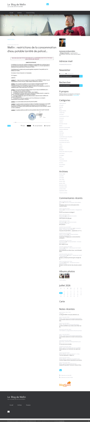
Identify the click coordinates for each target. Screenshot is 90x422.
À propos (28, 405)
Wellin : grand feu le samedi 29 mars (67, 364)
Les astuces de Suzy (64, 140)
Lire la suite (76, 95)
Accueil (11, 12)
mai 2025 (61, 175)
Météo (60, 147)
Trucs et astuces (63, 160)
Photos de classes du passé (65, 151)
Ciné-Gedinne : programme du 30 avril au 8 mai (70, 330)
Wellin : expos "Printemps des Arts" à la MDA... (70, 348)
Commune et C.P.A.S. (64, 116)
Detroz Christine (63, 234)
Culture (61, 122)
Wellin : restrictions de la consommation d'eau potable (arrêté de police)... (31, 49)
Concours (61, 118)
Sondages (61, 155)
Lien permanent (37, 125)
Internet (61, 135)
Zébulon (61, 166)
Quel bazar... (62, 153)
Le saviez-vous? (63, 138)
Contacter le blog (30, 12)
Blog (60, 109)
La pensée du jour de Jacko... (66, 136)
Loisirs (60, 146)
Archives (20, 12)
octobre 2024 (62, 188)
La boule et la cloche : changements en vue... (70, 210)
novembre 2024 (63, 187)
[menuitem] (11, 13)
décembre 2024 (63, 185)
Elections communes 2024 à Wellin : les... (70, 203)
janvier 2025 (62, 183)
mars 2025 (61, 179)
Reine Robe (62, 216)
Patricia (61, 209)
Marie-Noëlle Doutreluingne (66, 228)
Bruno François (63, 255)
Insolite (61, 131)
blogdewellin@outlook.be (65, 64)
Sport (60, 157)
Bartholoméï (62, 241)
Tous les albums (62, 280)
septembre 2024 (63, 190)
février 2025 (62, 181)
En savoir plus (61, 420)
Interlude (61, 133)
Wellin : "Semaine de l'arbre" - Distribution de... (70, 256)
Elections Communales (64, 127)
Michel (60, 202)
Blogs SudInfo (62, 110)
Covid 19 (61, 120)
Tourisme (61, 159)
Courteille (61, 262)
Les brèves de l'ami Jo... (64, 142)
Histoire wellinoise (63, 129)
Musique (61, 149)
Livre (60, 144)
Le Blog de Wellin (16, 4)
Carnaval (61, 114)
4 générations (62, 103)
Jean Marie (61, 222)
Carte (62, 301)
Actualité (61, 105)
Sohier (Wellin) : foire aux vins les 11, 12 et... (69, 354)
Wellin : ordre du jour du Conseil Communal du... (70, 248)
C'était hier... (62, 112)
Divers (60, 125)
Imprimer (47, 125)
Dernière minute (63, 123)
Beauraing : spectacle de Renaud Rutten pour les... (70, 342)
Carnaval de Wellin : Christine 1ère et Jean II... (70, 229)
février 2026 (62, 174)
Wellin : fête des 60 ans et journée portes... (69, 324)
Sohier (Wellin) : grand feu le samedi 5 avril (69, 359)
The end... (61, 313)
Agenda (61, 107)
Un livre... (61, 162)
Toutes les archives (63, 192)
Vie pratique (62, 164)
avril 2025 (61, 177)
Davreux (61, 248)
